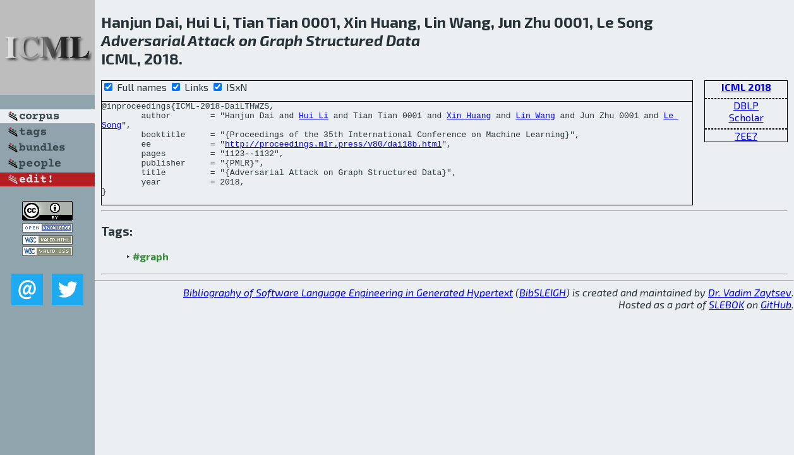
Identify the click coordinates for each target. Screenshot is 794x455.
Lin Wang (535, 118)
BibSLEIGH (542, 311)
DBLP (746, 105)
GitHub (776, 323)
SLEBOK (726, 323)
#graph (151, 275)
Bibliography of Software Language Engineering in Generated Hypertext (348, 311)
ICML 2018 (746, 87)
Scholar (746, 117)
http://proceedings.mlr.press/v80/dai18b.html (333, 153)
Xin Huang (469, 118)
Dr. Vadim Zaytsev (749, 311)
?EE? (746, 136)
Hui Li (313, 118)
